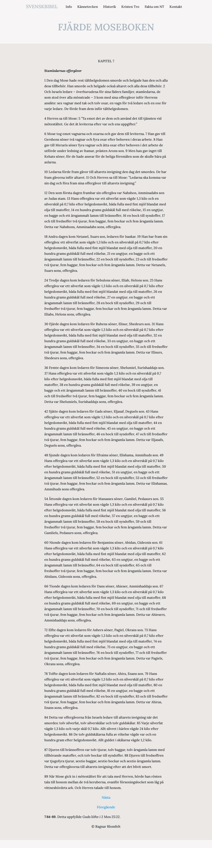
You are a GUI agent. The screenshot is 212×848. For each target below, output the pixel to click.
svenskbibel (42, 7)
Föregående (106, 807)
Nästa (106, 797)
